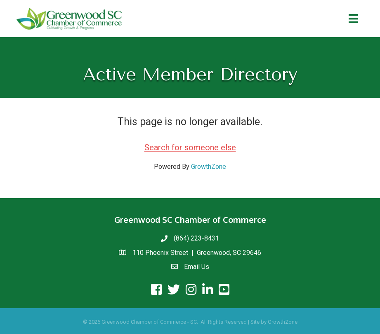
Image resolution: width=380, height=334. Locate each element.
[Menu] (353, 18)
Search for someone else (190, 147)
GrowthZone (208, 167)
